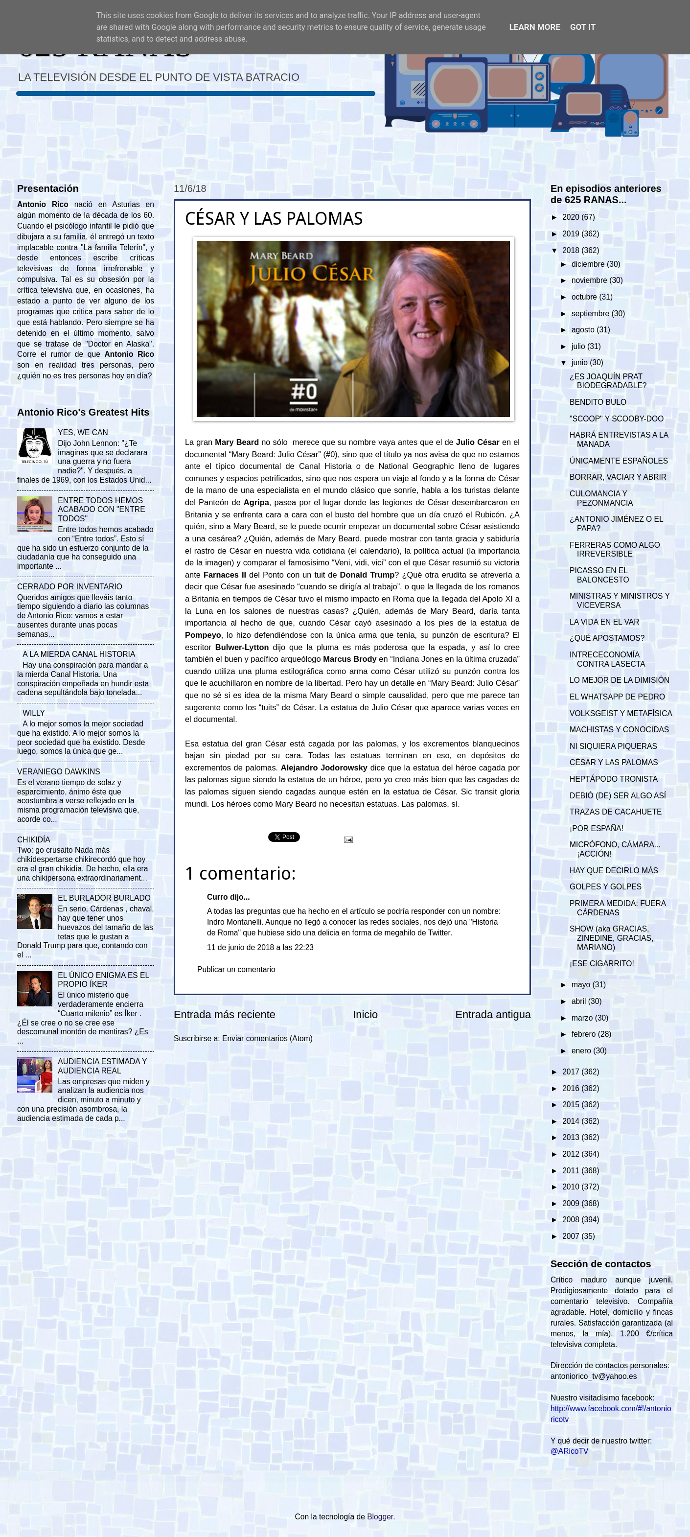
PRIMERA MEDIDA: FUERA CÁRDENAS (618, 908)
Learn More (534, 27)
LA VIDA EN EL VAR (604, 622)
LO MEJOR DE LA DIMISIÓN (619, 680)
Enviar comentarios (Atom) (267, 1038)
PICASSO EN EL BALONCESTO (599, 575)
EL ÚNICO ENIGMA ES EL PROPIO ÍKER (103, 980)
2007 (571, 1236)
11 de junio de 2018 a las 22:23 (260, 947)
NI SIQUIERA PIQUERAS (613, 746)
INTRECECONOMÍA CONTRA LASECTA (607, 659)
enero (582, 1051)
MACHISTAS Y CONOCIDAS (619, 729)
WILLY (34, 713)
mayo (582, 984)
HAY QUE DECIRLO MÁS (614, 870)
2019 (571, 234)
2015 (571, 1104)
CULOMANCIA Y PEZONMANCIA (601, 498)
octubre (585, 297)
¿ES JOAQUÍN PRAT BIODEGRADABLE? (608, 381)
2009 (571, 1203)
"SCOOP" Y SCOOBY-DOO (617, 419)
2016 (571, 1088)
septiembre (592, 313)
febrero (585, 1034)
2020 (571, 217)
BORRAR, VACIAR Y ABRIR (618, 477)
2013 (571, 1137)
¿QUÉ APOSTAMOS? (607, 638)
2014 (571, 1121)
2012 (571, 1154)
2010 (571, 1187)
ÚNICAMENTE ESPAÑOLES (619, 461)
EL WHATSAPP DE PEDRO (617, 697)
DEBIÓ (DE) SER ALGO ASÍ (618, 796)
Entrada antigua (493, 1014)
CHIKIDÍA (33, 840)
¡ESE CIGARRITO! (602, 963)
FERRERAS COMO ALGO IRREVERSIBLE (615, 550)
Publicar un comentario (236, 969)
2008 (571, 1219)
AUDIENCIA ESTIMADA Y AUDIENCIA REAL (102, 1066)
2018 (571, 250)
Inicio (365, 1014)
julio (579, 346)
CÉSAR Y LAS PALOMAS (614, 762)
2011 (571, 1170)
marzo (583, 1018)
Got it (583, 27)
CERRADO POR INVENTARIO (69, 586)
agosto (584, 330)
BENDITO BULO (598, 402)
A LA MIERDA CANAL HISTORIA (79, 654)
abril (580, 1001)
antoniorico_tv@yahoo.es (594, 1376)
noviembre (590, 280)
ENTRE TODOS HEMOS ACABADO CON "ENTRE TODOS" (101, 509)
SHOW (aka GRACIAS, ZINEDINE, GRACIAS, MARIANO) (611, 938)
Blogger (380, 1517)
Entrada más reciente (225, 1014)
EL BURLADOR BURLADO (104, 898)
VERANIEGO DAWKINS (58, 772)
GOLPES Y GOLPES (606, 887)
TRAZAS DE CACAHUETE (616, 812)
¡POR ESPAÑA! (596, 828)
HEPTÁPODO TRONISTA (614, 779)
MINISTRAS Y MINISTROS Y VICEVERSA (620, 600)
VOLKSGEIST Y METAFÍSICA (621, 713)
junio (581, 362)
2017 (571, 1072)
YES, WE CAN (83, 432)
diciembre (589, 264)
